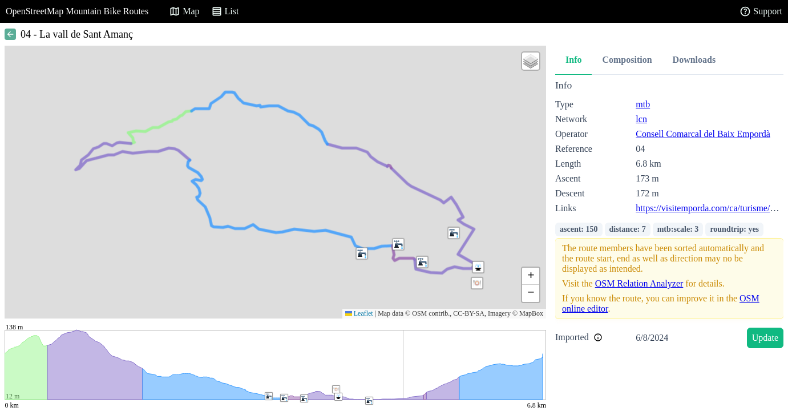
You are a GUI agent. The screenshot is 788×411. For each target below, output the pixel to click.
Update (765, 337)
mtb (643, 104)
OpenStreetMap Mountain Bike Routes (77, 11)
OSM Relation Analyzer (639, 283)
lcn (641, 119)
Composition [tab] (627, 60)
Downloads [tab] (694, 60)
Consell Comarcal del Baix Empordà (703, 134)
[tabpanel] (669, 216)
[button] (362, 253)
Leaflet (359, 313)
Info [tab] (573, 60)
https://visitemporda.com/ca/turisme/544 (709, 208)
